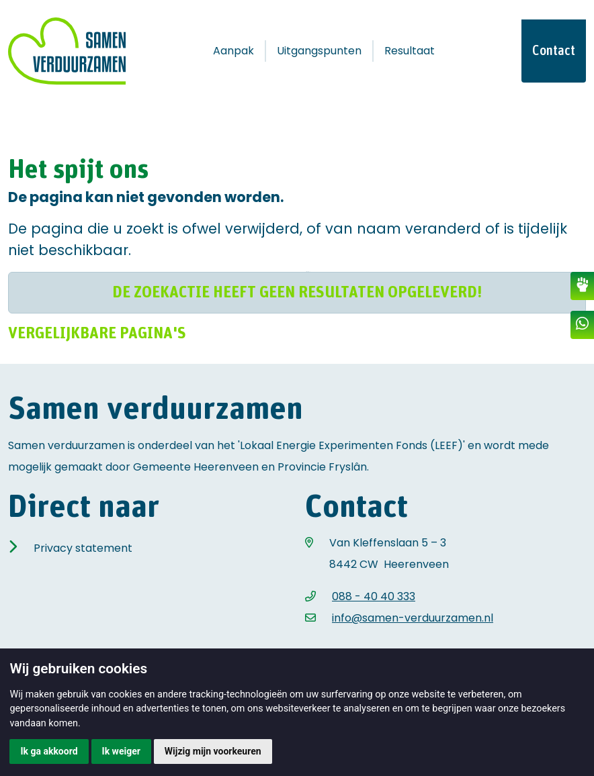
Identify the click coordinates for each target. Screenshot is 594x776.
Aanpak (233, 50)
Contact (553, 51)
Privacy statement (83, 548)
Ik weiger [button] (121, 751)
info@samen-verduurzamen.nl (412, 618)
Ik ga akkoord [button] (48, 751)
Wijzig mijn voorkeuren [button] (213, 751)
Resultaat (409, 50)
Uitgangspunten (319, 50)
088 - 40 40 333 (373, 596)
